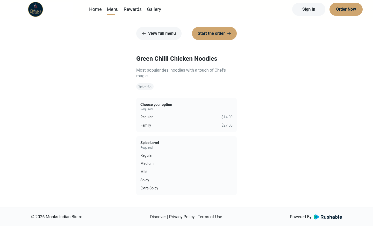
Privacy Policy (182, 216)
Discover (158, 216)
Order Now (346, 9)
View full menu (159, 33)
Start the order (214, 33)
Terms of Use (210, 216)
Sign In (308, 9)
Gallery (154, 9)
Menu (112, 9)
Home (95, 9)
